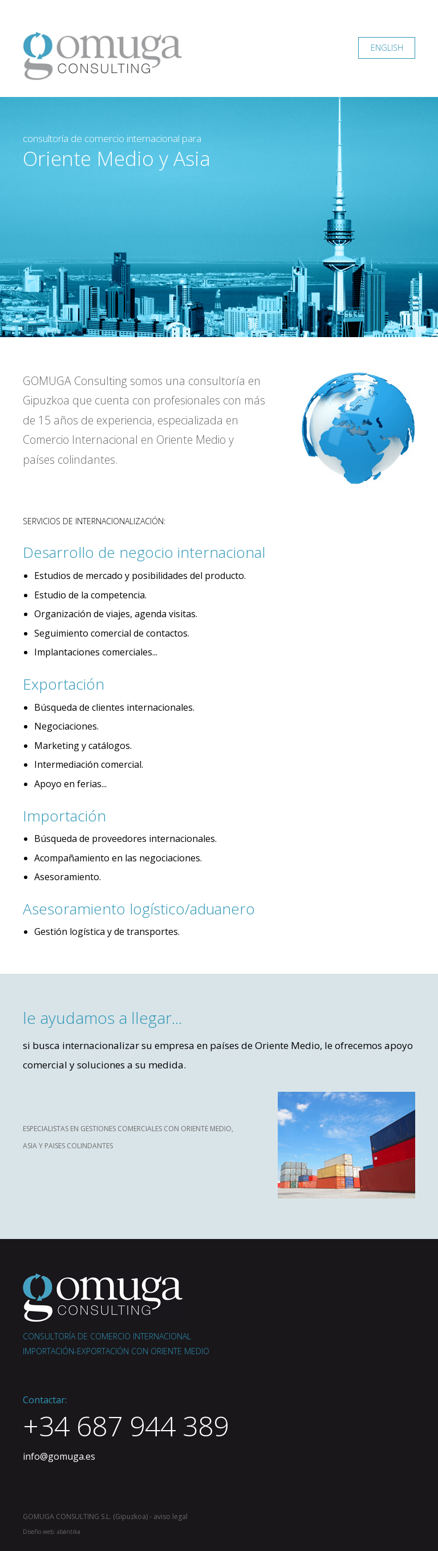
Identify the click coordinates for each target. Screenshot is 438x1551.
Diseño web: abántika (51, 1532)
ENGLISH (387, 47)
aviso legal (170, 1516)
